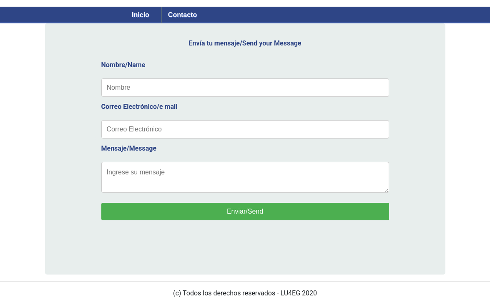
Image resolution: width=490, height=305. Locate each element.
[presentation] (164, 250)
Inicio (140, 14)
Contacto (182, 14)
